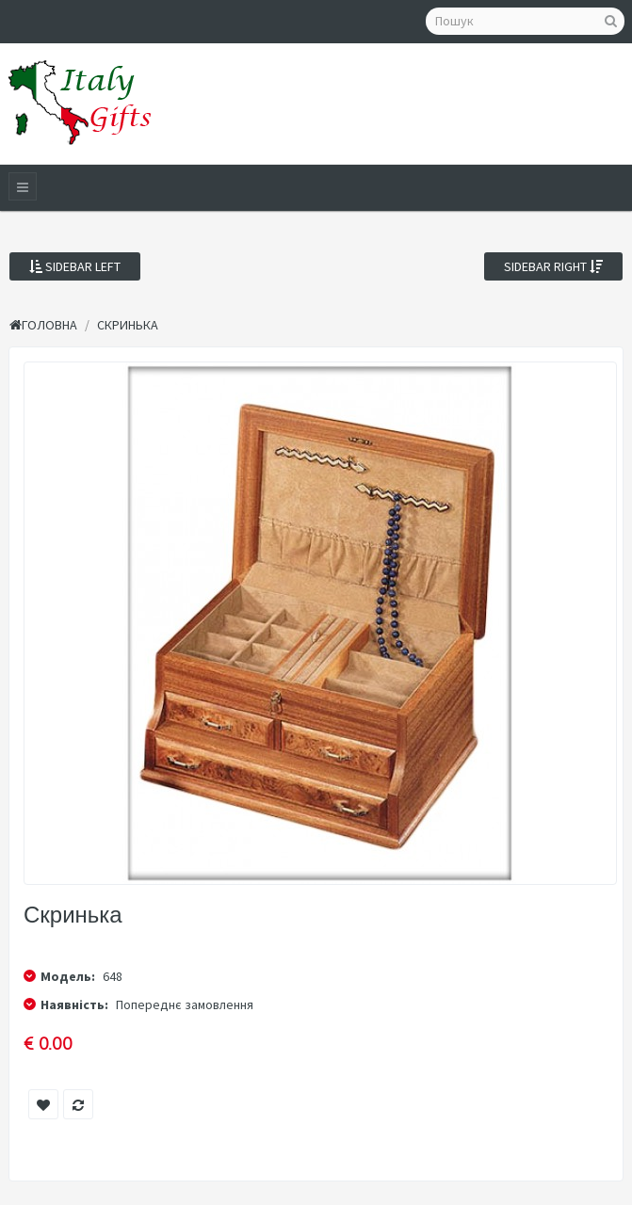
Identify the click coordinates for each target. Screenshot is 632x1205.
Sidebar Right (553, 266)
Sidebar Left (75, 266)
